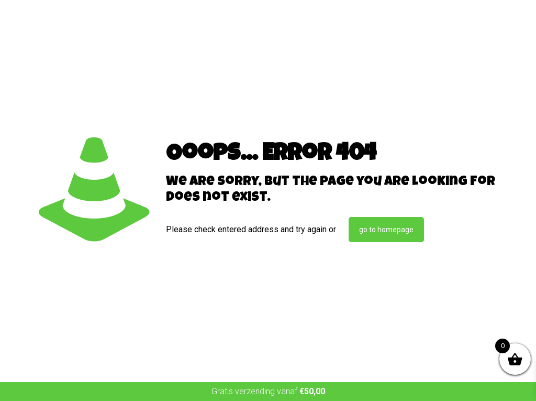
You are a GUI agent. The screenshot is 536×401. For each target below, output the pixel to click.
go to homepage (386, 229)
